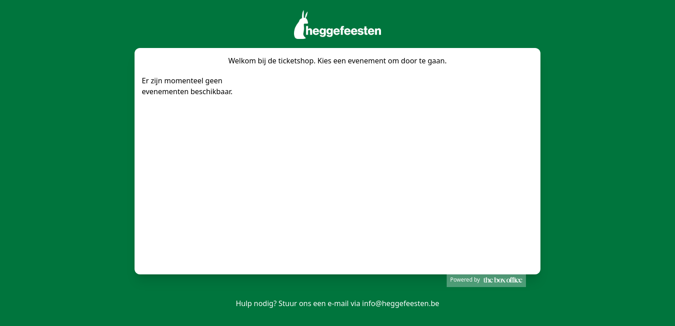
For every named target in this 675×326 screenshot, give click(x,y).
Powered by (486, 279)
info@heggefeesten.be (400, 303)
